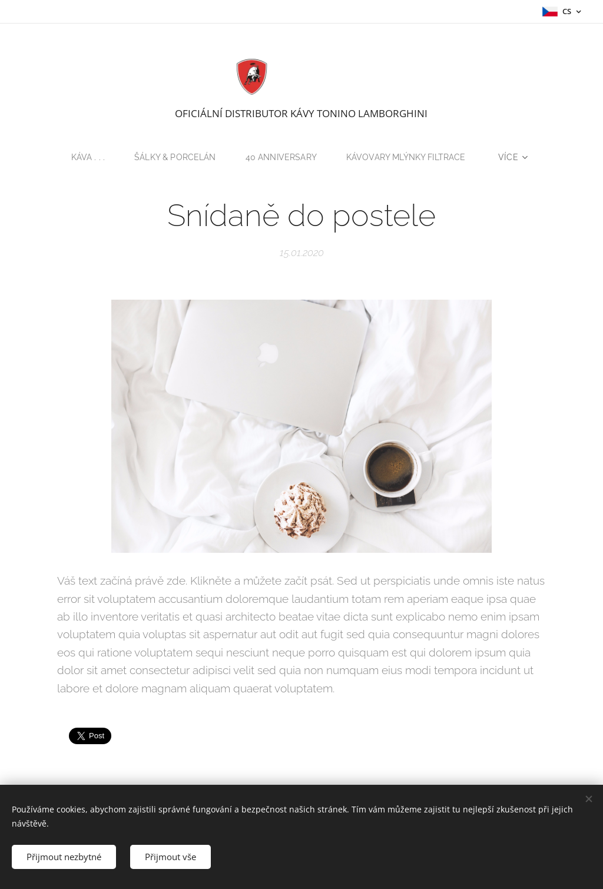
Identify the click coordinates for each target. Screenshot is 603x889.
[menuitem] (86, 157)
